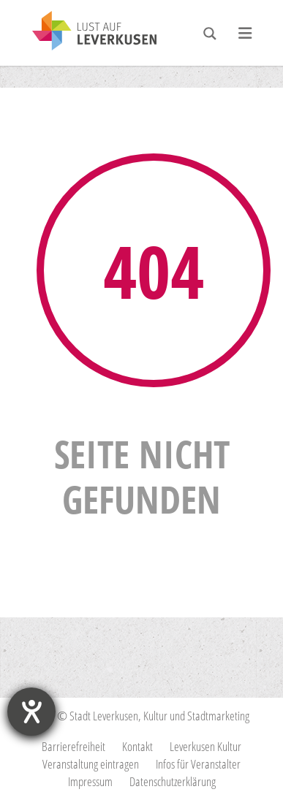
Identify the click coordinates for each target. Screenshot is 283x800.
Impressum (90, 781)
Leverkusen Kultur (205, 746)
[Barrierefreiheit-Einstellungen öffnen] (31, 711)
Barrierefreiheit (73, 746)
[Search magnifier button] (210, 33)
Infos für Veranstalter (198, 763)
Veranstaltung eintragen (90, 763)
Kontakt (137, 746)
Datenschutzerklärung (172, 781)
